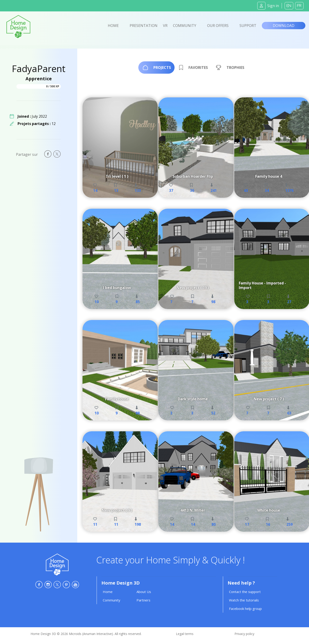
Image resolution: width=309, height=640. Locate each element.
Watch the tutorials (244, 600)
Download (283, 25)
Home (113, 25)
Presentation (143, 25)
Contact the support (245, 591)
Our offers (218, 25)
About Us (143, 591)
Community (184, 25)
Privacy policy (244, 634)
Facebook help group (245, 608)
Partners (143, 600)
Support (247, 25)
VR (165, 25)
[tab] (156, 67)
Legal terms (184, 634)
